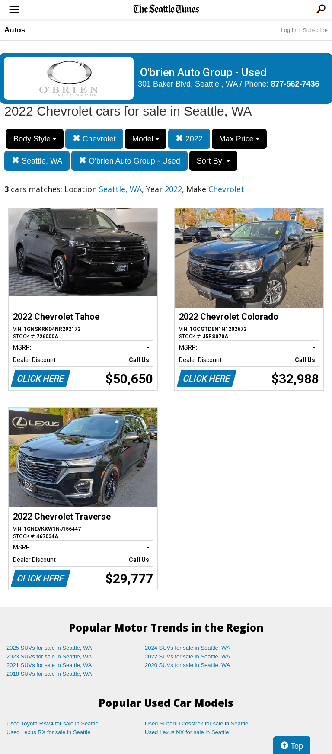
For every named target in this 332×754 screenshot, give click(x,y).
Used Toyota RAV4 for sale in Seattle (52, 723)
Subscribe (315, 30)
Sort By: (213, 161)
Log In (288, 30)
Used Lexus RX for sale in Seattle (48, 732)
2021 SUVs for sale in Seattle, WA (49, 665)
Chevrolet (94, 138)
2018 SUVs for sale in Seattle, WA (49, 674)
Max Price (239, 139)
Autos (14, 30)
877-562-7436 (295, 84)
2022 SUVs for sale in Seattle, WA (187, 656)
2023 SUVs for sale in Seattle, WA (49, 656)
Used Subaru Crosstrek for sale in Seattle (196, 723)
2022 (189, 138)
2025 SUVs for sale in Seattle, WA (49, 648)
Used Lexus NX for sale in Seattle (187, 732)
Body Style (34, 139)
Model (145, 139)
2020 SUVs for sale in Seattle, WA (187, 665)
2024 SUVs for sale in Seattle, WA (187, 648)
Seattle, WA (37, 160)
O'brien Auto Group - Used (129, 160)
